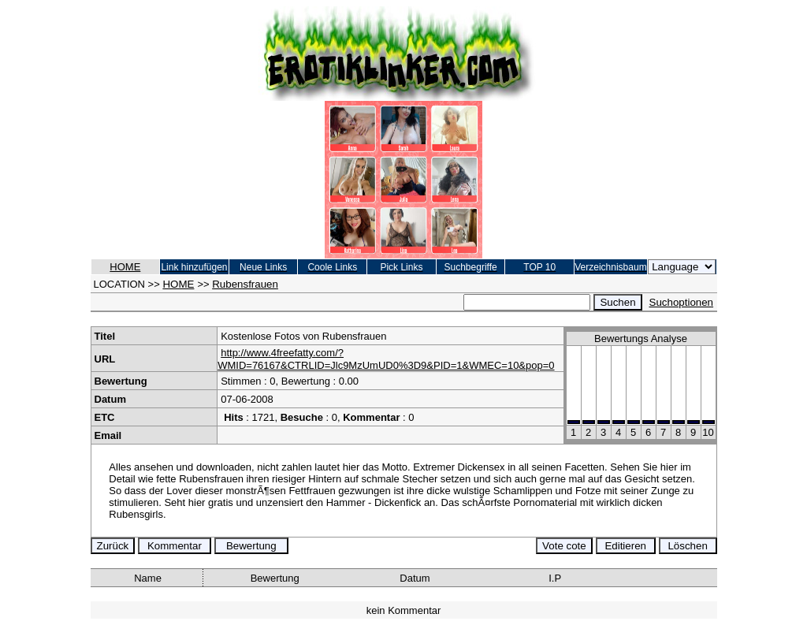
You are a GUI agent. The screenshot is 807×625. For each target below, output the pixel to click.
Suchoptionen (681, 302)
